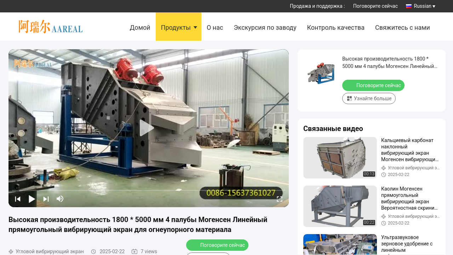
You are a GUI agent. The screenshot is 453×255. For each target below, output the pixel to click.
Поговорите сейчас (375, 6)
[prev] (18, 198)
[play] (148, 128)
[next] (46, 198)
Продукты (176, 27)
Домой (140, 27)
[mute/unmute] (60, 198)
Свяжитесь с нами (402, 27)
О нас (215, 27)
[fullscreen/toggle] (280, 198)
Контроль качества (336, 27)
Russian (424, 6)
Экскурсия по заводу (265, 27)
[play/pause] (32, 198)
